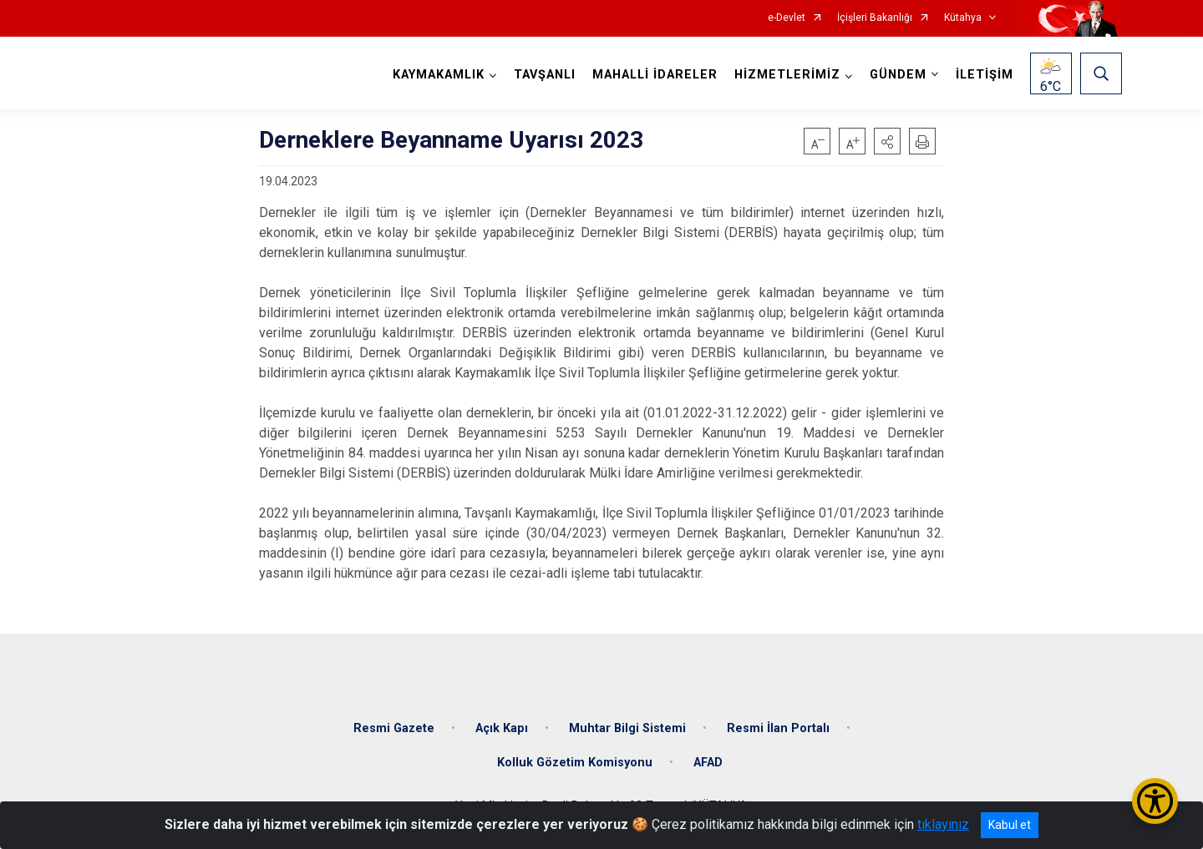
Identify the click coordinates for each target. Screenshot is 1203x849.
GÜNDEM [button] (898, 75)
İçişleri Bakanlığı (874, 18)
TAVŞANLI (545, 75)
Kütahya (963, 18)
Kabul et (1009, 824)
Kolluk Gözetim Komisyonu (574, 763)
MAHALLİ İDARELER (655, 75)
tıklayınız (943, 824)
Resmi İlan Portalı (778, 727)
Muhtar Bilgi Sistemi (627, 727)
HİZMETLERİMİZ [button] (787, 75)
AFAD (708, 763)
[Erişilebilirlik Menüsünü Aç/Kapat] (1155, 801)
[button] (887, 141)
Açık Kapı (501, 727)
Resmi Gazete (393, 727)
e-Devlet (786, 18)
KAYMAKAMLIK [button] (439, 75)
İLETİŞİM (984, 75)
